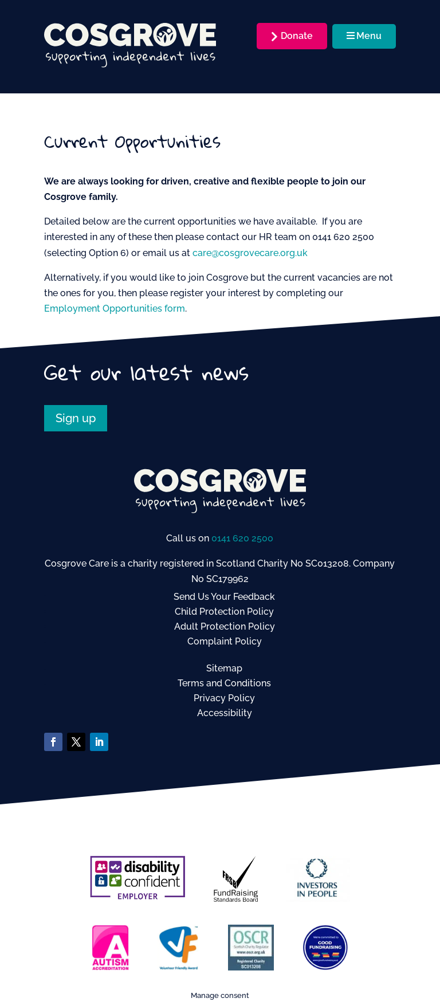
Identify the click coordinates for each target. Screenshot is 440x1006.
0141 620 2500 (242, 538)
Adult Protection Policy (224, 626)
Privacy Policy (224, 698)
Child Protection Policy (224, 611)
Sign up (76, 418)
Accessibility (224, 713)
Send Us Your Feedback (224, 596)
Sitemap (224, 668)
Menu (364, 35)
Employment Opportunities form (114, 308)
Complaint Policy (224, 641)
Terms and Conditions (224, 683)
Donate (297, 35)
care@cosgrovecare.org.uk (250, 252)
